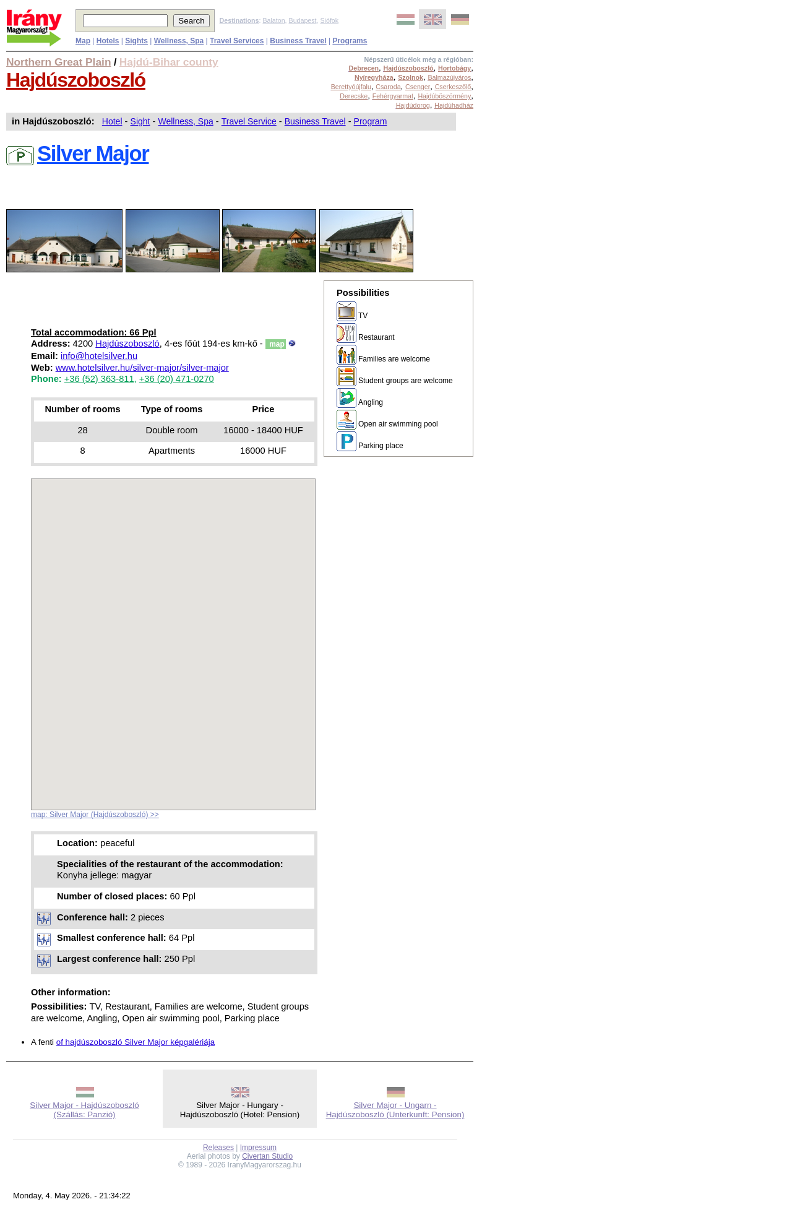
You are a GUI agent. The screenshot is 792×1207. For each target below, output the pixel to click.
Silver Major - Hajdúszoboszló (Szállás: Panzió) (84, 1110)
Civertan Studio (267, 1156)
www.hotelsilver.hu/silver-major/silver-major (142, 368)
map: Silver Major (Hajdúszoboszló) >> (95, 814)
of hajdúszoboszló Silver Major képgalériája (135, 1042)
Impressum (258, 1147)
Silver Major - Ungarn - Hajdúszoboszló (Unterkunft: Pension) (395, 1110)
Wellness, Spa (185, 121)
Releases (218, 1147)
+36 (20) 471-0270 (176, 379)
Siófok (329, 20)
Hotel (112, 121)
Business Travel (315, 121)
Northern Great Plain (58, 62)
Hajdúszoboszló (75, 80)
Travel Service (249, 121)
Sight (140, 121)
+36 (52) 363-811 (99, 379)
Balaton (273, 20)
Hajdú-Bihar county (168, 62)
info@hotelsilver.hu (99, 356)
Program (370, 121)
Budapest (303, 20)
